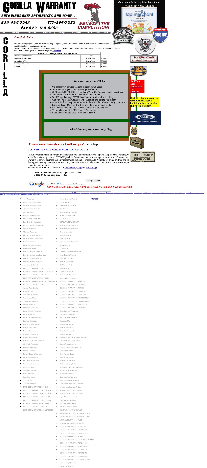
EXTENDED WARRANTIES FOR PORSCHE (37, 393)
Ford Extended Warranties (68, 205)
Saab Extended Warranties (31, 364)
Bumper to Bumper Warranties (33, 225)
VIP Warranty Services (30, 308)
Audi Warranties (28, 212)
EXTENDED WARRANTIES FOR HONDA (73, 285)
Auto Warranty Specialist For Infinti (71, 390)
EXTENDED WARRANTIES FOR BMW (72, 291)
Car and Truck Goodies (30, 288)
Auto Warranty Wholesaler (68, 463)
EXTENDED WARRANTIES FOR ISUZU (36, 278)
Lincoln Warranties (29, 314)
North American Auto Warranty (69, 380)
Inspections (76, 33)
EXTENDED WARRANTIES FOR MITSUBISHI (74, 446)
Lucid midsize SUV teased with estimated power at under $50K (81, 105)
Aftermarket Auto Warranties (32, 205)
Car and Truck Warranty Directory (70, 347)
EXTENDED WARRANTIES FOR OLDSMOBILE (75, 456)
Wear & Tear (32, 33)
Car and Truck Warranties (68, 344)
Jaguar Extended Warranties (69, 242)
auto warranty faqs (73, 167)
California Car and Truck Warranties (71, 367)
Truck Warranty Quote (67, 258)
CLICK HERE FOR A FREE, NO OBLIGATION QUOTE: (58, 149)
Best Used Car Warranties (68, 275)
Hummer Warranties (66, 232)
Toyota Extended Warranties (69, 311)
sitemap (94, 198)
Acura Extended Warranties (32, 202)
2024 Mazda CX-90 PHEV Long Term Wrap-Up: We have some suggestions (87, 92)
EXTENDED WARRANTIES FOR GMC (35, 387)
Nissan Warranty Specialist (68, 407)
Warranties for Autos (66, 324)
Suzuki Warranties (29, 377)
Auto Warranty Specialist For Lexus (71, 387)
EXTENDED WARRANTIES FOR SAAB (36, 403)
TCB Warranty (27, 380)
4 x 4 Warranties (28, 199)
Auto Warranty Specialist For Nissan (71, 384)
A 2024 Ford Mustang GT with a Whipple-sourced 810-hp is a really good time (88, 102)
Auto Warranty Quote (66, 351)
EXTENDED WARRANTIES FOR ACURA (73, 294)
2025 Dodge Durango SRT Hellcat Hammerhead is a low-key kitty (83, 97)
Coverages (62, 33)
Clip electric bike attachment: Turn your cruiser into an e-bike (80, 107)
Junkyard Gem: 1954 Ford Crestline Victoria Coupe (76, 94)
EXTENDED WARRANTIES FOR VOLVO (36, 397)
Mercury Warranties (29, 331)
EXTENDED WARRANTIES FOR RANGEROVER (39, 407)
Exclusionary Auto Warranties (32, 252)
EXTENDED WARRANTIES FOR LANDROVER (75, 459)
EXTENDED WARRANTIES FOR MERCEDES (38, 410)
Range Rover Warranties (31, 357)
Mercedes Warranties (30, 327)
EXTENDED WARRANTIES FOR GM (72, 288)
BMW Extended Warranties (32, 219)
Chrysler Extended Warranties (32, 235)
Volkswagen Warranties (67, 314)
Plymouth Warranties (30, 347)
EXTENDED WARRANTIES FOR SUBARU (73, 453)
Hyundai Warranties (66, 235)
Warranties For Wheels (67, 331)
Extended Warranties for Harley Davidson (73, 337)
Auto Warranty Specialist (31, 265)
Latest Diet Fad (28, 291)
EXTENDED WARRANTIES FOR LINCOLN (74, 443)
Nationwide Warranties (67, 374)
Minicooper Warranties (30, 334)
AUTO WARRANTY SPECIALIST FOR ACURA (75, 417)
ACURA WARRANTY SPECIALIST (71, 420)
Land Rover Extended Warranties (70, 252)
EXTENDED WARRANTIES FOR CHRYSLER (74, 298)
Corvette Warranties (29, 242)
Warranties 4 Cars (65, 321)
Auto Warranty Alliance (30, 294)
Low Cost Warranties (30, 321)
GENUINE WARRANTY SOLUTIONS (72, 423)
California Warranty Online (68, 364)
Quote (106, 33)
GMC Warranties (65, 209)
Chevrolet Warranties (30, 232)
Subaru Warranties (29, 374)
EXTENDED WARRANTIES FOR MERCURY (74, 433)
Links (98, 33)
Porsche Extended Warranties (32, 354)
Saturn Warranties (29, 367)
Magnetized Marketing (67, 466)
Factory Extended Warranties (69, 199)
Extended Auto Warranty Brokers (70, 341)
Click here (56, 50)
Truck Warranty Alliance (30, 301)
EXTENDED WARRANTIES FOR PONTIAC (37, 400)
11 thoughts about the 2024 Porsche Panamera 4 (74, 110)
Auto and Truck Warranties (31, 215)
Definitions (47, 33)
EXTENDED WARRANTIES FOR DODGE (36, 268)
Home (4, 33)
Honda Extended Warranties (69, 228)
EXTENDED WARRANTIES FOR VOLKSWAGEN (39, 281)
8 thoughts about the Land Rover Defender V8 (73, 112)
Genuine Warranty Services (68, 212)
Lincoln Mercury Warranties (32, 311)
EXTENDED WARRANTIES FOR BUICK (73, 308)
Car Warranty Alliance (30, 298)
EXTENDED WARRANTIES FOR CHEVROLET (75, 301)
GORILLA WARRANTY (67, 219)
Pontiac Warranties (29, 351)
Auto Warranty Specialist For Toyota (71, 393)
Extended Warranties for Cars (32, 261)
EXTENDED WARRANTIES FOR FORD (36, 285)
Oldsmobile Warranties (30, 344)
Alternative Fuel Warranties (32, 209)
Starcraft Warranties (29, 370)
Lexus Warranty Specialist (68, 403)
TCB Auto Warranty (29, 384)
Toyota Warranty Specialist (68, 397)
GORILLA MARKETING (67, 215)
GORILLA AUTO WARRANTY (69, 222)
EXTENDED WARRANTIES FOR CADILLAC (37, 390)
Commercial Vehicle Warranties (33, 238)
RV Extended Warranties (31, 360)
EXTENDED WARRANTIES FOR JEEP (35, 275)
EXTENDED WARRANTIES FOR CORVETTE (38, 271)
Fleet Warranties (65, 202)
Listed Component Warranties (32, 318)
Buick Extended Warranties (32, 222)
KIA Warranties (64, 248)
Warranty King (64, 268)
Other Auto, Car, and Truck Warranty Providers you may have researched (89, 186)
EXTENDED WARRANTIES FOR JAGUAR (73, 304)
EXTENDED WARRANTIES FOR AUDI (72, 281)
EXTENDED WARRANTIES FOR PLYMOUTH (74, 430)
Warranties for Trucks (66, 334)
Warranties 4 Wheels (66, 327)
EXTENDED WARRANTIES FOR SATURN (73, 450)
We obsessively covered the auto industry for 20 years (77, 87)
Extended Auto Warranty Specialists (34, 255)
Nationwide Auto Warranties (68, 377)
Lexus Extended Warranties (68, 255)
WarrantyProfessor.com (67, 360)
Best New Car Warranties (68, 278)
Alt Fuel (89, 33)
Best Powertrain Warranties (68, 370)
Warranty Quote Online (67, 261)
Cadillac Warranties (29, 228)
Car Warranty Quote (66, 265)
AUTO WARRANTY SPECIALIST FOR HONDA (75, 413)
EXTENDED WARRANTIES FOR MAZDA (73, 426)
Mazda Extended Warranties (32, 324)
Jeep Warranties (65, 245)
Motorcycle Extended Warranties (33, 341)
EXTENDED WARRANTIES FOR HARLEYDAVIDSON (77, 440)
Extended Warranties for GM (32, 258)
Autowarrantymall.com (67, 271)
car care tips (91, 167)
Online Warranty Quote (67, 357)
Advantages (16, 33)
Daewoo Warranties (29, 248)
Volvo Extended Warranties (68, 318)
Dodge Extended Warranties (32, 245)
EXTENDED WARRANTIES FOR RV (71, 436)
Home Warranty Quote (67, 354)
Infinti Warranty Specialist (68, 400)
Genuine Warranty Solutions (69, 225)
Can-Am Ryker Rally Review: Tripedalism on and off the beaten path (84, 100)
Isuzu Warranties (65, 238)
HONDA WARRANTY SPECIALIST (71, 410)
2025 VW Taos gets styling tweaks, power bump (74, 89)
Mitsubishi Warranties (30, 337)
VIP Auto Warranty (29, 304)
